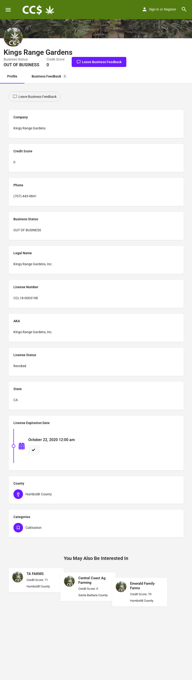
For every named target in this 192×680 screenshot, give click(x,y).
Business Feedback (49, 76)
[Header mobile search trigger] (184, 9)
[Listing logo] (13, 37)
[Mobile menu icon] (8, 9)
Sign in (154, 9)
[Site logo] (38, 10)
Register (170, 9)
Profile (12, 76)
